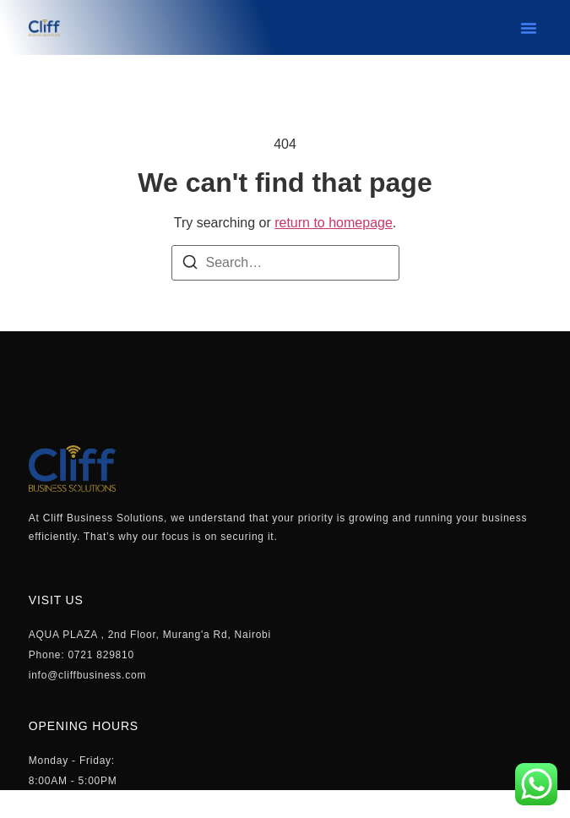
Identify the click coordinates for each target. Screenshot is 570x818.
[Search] (190, 265)
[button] (528, 28)
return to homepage (333, 222)
